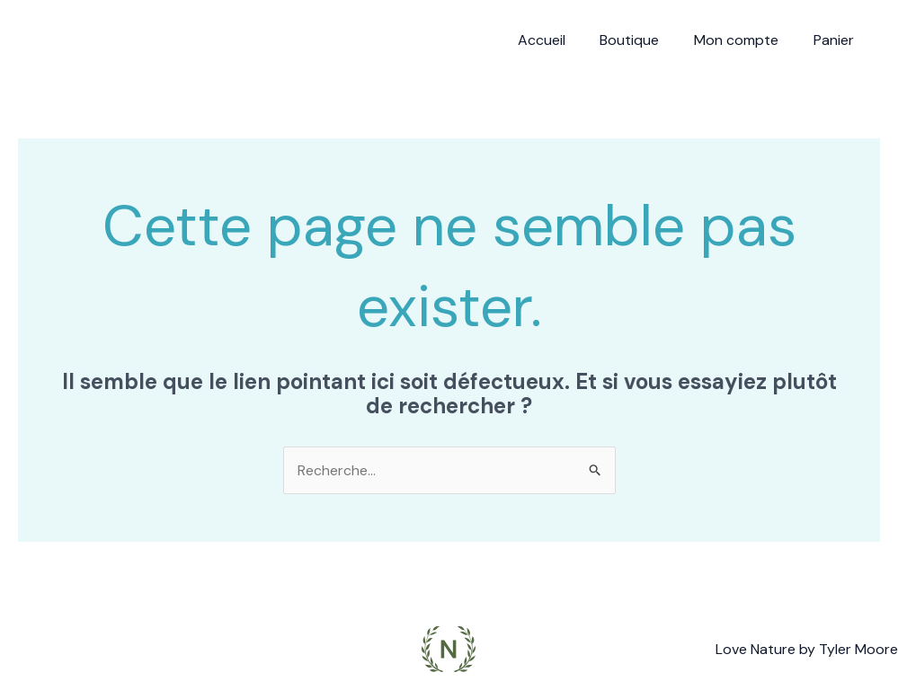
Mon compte (745, 40)
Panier (836, 40)
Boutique (644, 40)
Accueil (562, 40)
